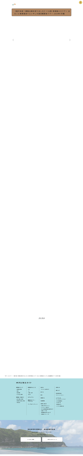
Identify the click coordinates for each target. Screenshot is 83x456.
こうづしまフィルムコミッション (61, 400)
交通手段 (43, 402)
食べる (42, 393)
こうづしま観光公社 (60, 407)
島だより (58, 392)
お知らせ (58, 389)
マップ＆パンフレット (33, 406)
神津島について (19, 389)
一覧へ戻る (41, 318)
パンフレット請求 (44, 409)
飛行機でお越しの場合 (21, 402)
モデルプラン (31, 399)
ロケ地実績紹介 (59, 402)
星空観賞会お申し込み (45, 414)
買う (42, 396)
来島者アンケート (44, 415)
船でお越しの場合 (20, 400)
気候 (17, 392)
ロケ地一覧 (59, 404)
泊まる (42, 389)
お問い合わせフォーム (45, 407)
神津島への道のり (20, 399)
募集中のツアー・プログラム (32, 402)
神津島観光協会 (59, 395)
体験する (43, 399)
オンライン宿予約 (44, 391)
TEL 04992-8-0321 (41, 436)
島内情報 (18, 394)
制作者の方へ (59, 406)
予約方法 (18, 404)
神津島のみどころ (32, 389)
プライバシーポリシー (60, 396)
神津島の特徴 (19, 391)
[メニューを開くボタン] (80, 2)
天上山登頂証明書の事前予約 (46, 410)
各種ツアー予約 (44, 412)
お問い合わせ (44, 405)
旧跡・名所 (31, 394)
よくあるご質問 (20, 396)
